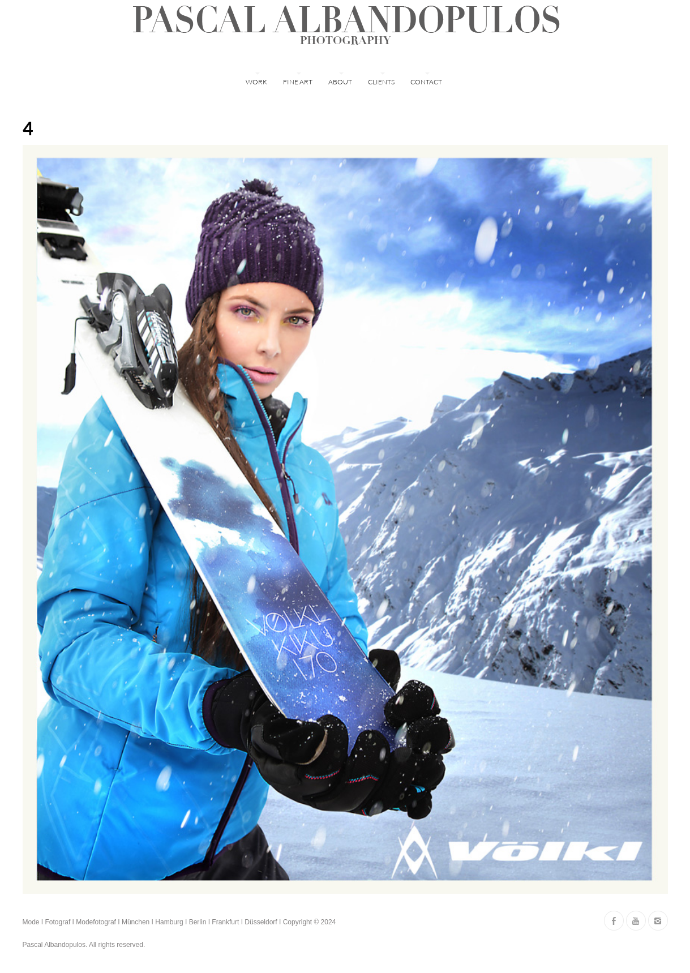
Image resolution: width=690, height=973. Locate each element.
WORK (256, 82)
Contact (426, 82)
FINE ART (297, 82)
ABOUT (340, 82)
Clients (381, 82)
